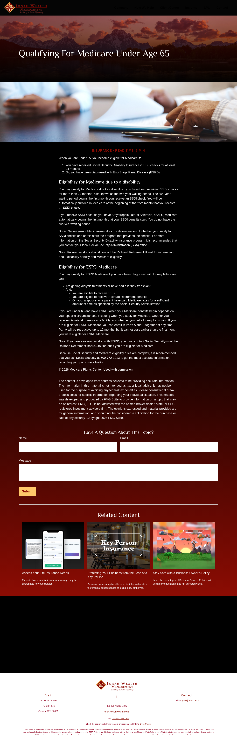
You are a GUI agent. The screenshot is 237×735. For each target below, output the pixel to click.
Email (124, 438)
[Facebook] (116, 694)
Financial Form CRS (120, 719)
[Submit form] (27, 491)
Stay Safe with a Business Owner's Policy (181, 573)
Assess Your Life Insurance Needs (45, 573)
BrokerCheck (145, 724)
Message (25, 460)
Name (23, 438)
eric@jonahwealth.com (116, 709)
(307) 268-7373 (189, 700)
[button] (121, 8)
